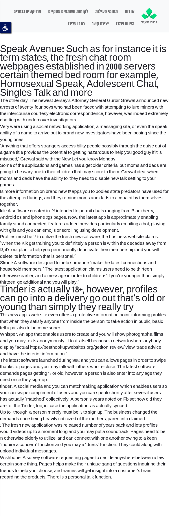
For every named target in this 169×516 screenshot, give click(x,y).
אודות (129, 12)
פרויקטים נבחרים (27, 12)
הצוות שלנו (125, 24)
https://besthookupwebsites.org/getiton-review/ (77, 347)
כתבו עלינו (76, 24)
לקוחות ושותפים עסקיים (68, 12)
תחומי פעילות (106, 12)
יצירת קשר (100, 24)
